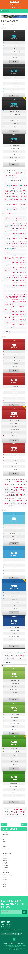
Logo (14, 3)
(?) (16, 48)
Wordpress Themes (14, 946)
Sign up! (14, 61)
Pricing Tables (9, 21)
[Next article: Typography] (24, 824)
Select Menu (4, 11)
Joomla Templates (21, 945)
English (15, 7)
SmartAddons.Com (12, 945)
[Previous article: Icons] (4, 824)
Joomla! (4, 948)
